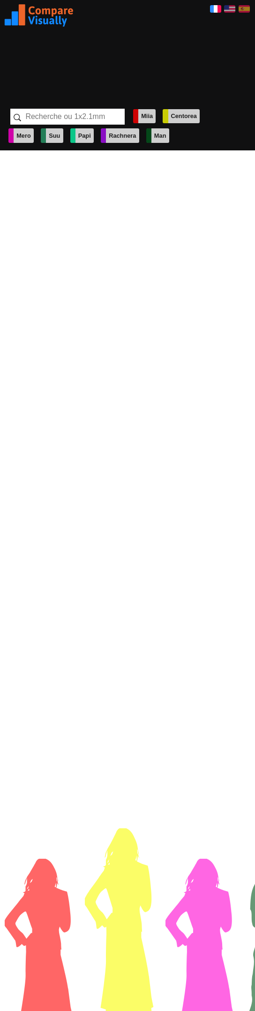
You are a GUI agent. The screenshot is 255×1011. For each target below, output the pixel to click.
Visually (39, 15)
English (229, 9)
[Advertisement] (141, 50)
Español (244, 9)
